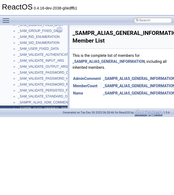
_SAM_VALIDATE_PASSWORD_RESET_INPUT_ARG (57, 84)
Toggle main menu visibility (7, 18)
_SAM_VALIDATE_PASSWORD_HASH (46, 78)
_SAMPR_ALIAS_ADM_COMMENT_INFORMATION (56, 102)
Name (78, 93)
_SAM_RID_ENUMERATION (39, 37)
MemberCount (85, 86)
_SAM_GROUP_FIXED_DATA (40, 31)
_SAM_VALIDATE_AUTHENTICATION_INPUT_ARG (56, 55)
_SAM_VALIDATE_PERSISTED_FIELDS (47, 90)
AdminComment (87, 78)
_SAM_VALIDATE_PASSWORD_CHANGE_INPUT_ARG (59, 72)
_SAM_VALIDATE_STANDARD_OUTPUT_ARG (52, 96)
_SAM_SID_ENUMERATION (39, 43)
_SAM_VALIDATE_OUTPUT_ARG (43, 67)
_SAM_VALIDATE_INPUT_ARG (41, 61)
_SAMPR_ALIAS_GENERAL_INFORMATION (109, 61)
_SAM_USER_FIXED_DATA (38, 49)
